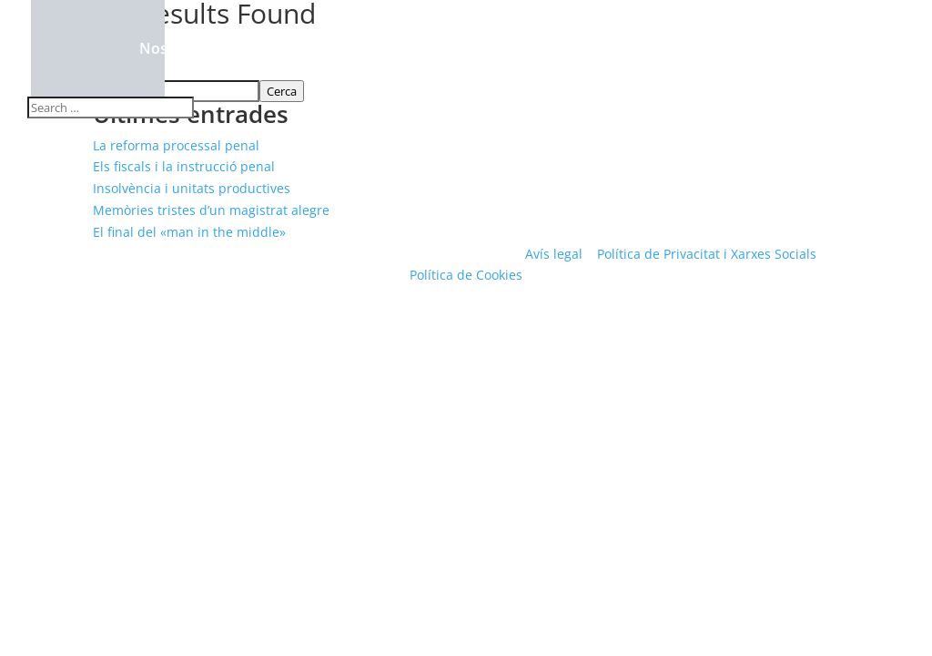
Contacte (795, 50)
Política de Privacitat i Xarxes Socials (706, 253)
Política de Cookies (466, 274)
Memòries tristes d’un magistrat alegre (211, 210)
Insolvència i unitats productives (191, 188)
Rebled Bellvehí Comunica (637, 50)
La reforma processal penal (176, 145)
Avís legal (553, 253)
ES (854, 50)
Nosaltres (173, 50)
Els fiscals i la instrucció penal (184, 166)
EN (893, 50)
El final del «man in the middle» (189, 232)
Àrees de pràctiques (314, 50)
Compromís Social (465, 50)
